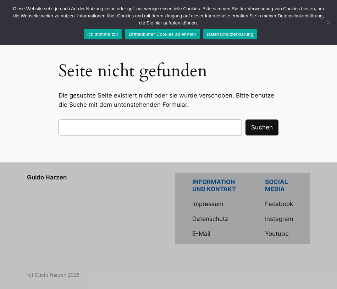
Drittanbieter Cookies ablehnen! (162, 34)
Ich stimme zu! (102, 34)
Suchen (262, 127)
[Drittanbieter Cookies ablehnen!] (328, 22)
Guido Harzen (47, 177)
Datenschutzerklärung (230, 34)
